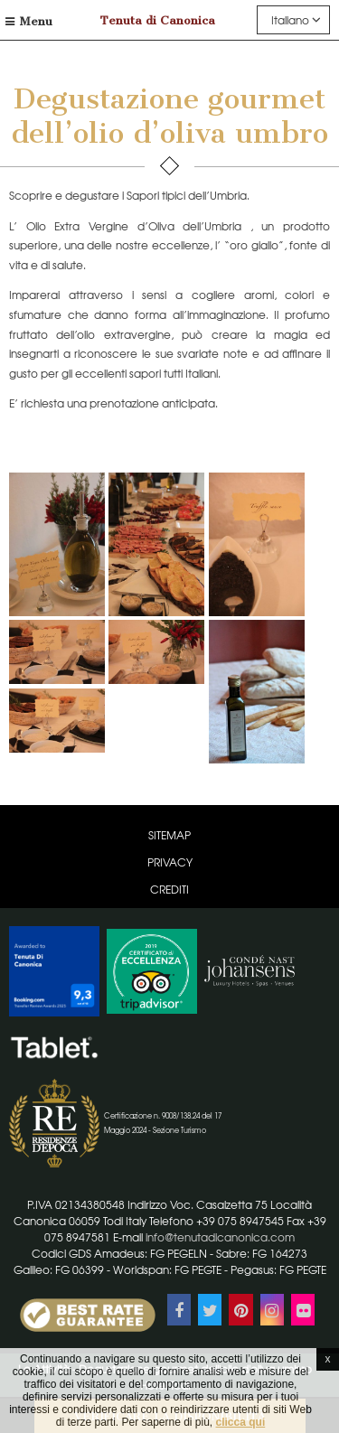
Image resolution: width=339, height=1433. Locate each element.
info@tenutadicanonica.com (220, 1237)
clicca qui (241, 1422)
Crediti (169, 889)
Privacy (170, 862)
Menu (28, 21)
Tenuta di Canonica (157, 20)
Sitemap (169, 835)
